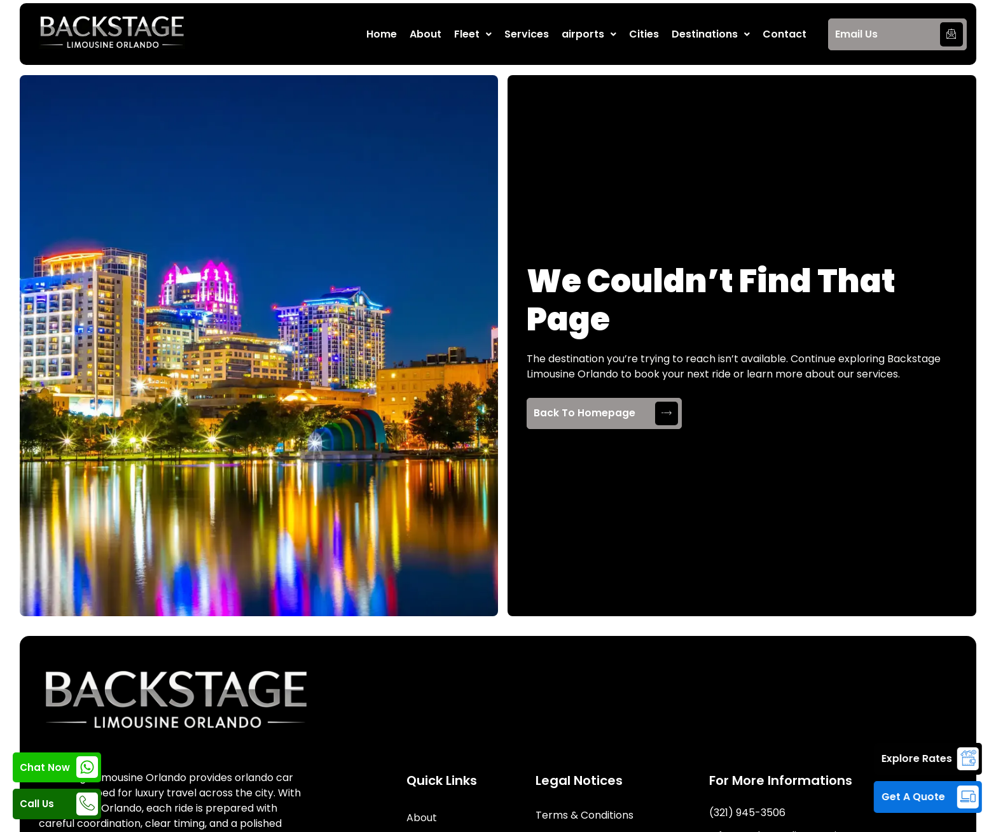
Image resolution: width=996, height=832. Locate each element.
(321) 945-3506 (747, 812)
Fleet (473, 34)
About (425, 34)
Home (381, 34)
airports (589, 34)
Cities (644, 34)
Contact (784, 34)
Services (526, 34)
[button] (473, 34)
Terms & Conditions (584, 815)
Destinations (711, 34)
